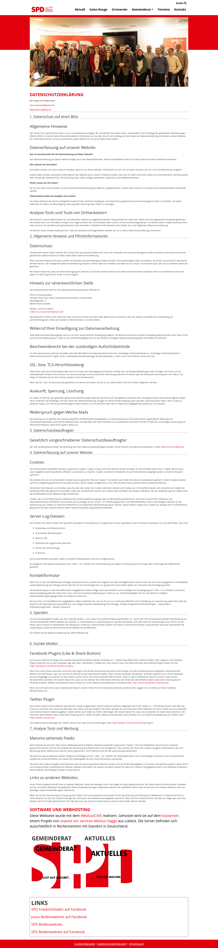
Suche (181, 3)
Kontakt (180, 9)
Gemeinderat (142, 9)
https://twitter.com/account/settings (129, 722)
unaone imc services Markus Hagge (88, 821)
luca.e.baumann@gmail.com (42, 105)
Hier (32, 632)
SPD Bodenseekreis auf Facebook (58, 932)
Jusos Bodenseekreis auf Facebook (59, 917)
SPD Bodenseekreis (46, 924)
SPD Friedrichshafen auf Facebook (58, 909)
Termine (164, 9)
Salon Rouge (98, 9)
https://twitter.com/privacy (42, 717)
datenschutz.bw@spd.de (40, 110)
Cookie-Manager (84, 944)
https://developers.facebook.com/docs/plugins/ (52, 666)
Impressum (136, 944)
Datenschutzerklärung (112, 944)
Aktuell (80, 9)
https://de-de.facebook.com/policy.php (151, 682)
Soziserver (170, 815)
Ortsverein (119, 9)
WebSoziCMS (91, 815)
